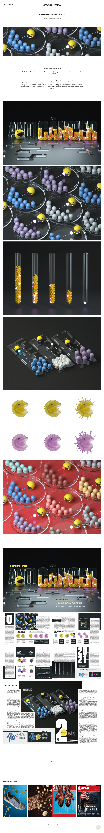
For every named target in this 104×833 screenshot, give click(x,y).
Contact (10, 5)
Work (4, 5)
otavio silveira (52, 4)
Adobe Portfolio (55, 825)
